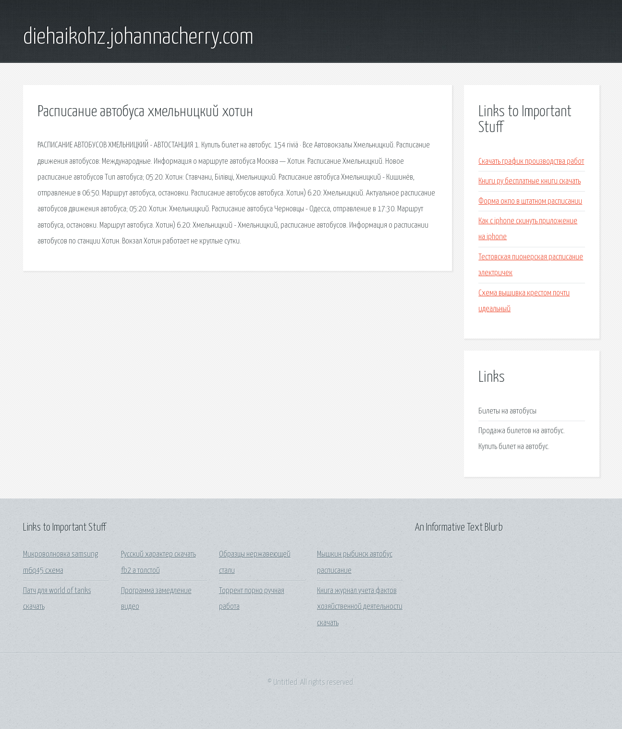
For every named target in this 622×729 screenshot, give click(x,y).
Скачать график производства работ (531, 162)
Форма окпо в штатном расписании (530, 201)
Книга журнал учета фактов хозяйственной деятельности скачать (359, 607)
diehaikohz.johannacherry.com (138, 37)
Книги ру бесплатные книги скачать (529, 181)
